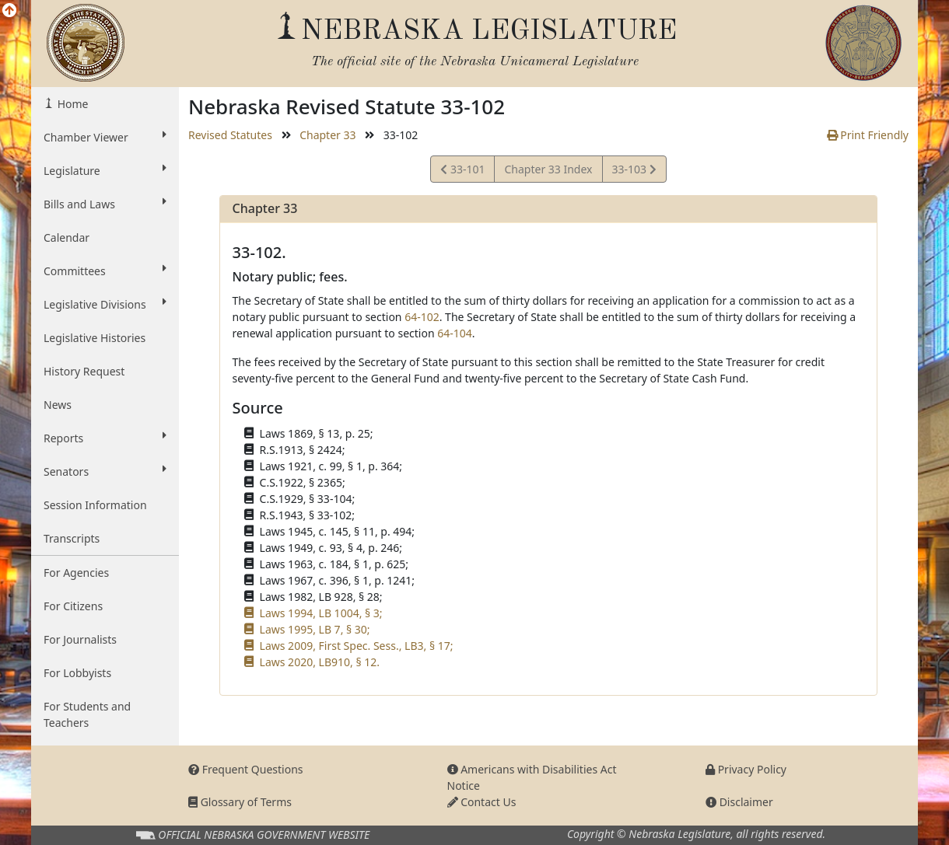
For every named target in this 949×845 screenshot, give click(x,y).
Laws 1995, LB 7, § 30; (315, 629)
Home (71, 103)
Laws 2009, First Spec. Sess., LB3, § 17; (356, 645)
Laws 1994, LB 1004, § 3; (321, 613)
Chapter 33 (327, 134)
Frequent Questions (245, 769)
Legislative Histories (94, 337)
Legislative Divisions (105, 304)
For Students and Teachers (87, 714)
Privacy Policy (746, 769)
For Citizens (73, 606)
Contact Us (482, 801)
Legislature (105, 170)
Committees (105, 270)
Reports (105, 437)
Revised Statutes (230, 134)
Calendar (66, 237)
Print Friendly (868, 134)
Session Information (95, 505)
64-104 (454, 333)
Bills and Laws (105, 203)
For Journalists (80, 639)
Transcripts (72, 538)
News (58, 404)
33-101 (462, 171)
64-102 (421, 316)
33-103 (634, 171)
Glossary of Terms (240, 801)
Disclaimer (739, 801)
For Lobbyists (77, 672)
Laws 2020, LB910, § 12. (320, 662)
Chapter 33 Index (548, 169)
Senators (105, 471)
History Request (84, 371)
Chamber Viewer (105, 137)
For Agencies (76, 572)
